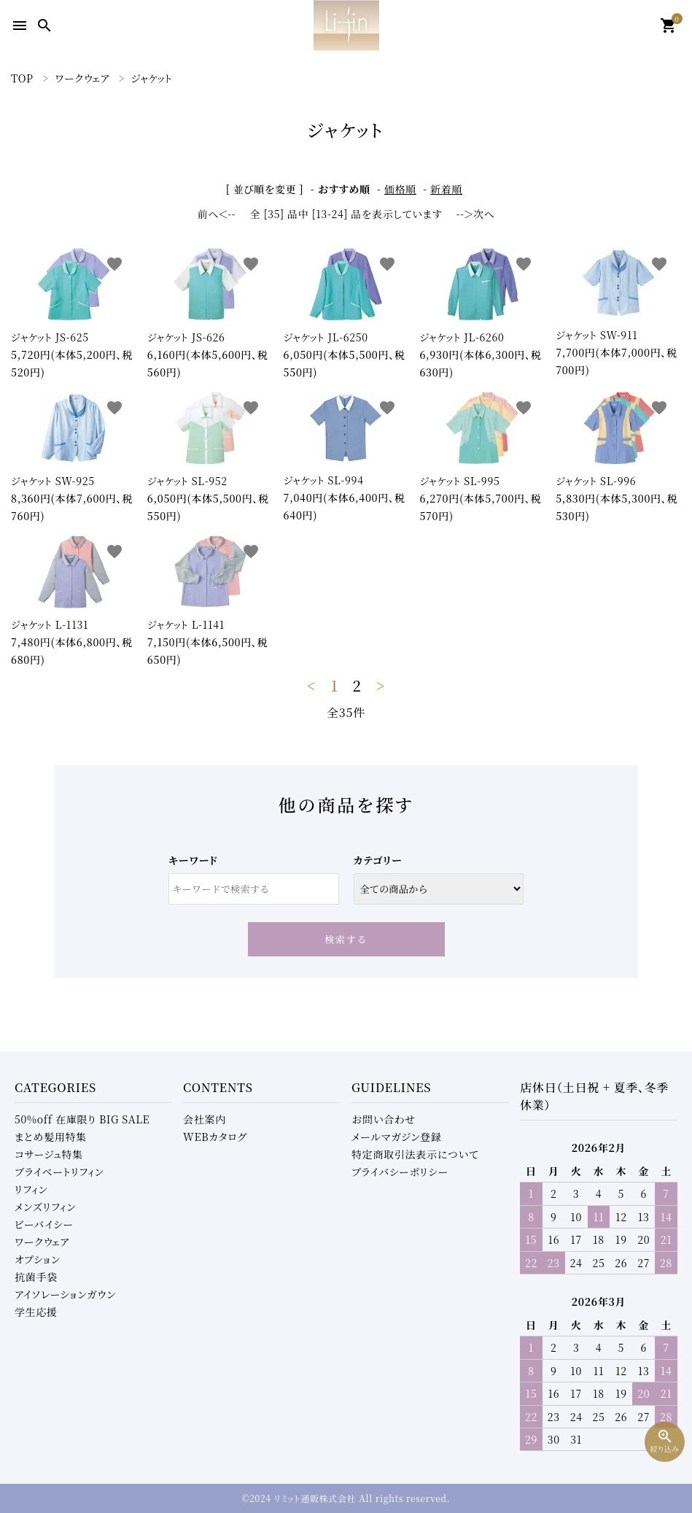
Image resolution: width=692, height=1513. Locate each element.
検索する (346, 939)
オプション (38, 1259)
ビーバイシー (44, 1224)
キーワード (192, 860)
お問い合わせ (383, 1119)
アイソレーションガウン (65, 1294)
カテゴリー (378, 860)
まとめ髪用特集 (51, 1136)
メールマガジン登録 (396, 1136)
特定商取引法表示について (414, 1154)
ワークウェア (42, 1241)
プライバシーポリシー (399, 1171)
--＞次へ (475, 213)
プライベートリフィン (59, 1171)
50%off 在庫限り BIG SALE (82, 1119)
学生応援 (36, 1311)
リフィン (31, 1189)
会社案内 (204, 1119)
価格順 (400, 189)
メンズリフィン (45, 1206)
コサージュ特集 (49, 1154)
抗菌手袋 (36, 1276)
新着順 (446, 189)
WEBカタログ (215, 1136)
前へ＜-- (217, 213)
